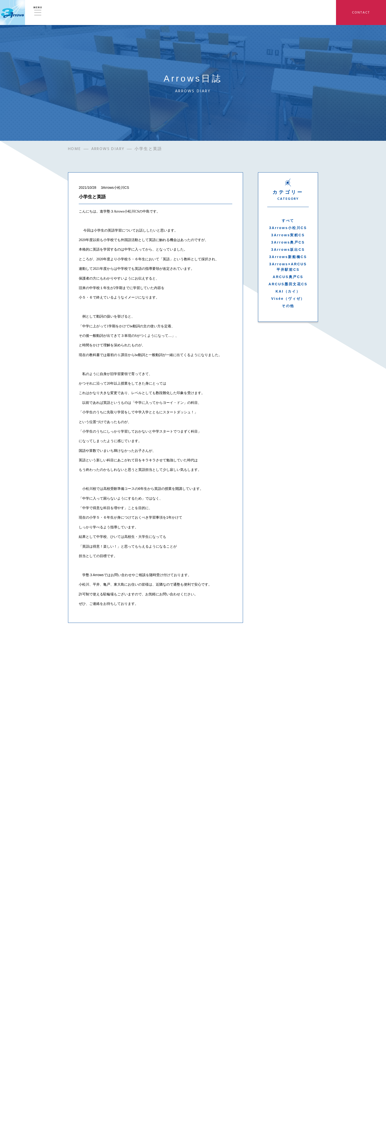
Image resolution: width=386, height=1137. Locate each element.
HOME (74, 149)
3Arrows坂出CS (288, 250)
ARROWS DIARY (108, 149)
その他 (288, 306)
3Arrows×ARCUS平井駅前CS (288, 267)
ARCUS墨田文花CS (288, 284)
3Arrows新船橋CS (288, 257)
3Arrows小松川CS (288, 228)
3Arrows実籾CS (288, 235)
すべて (288, 221)
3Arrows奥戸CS (288, 243)
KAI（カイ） (288, 292)
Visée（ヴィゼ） (288, 299)
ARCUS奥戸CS (288, 277)
